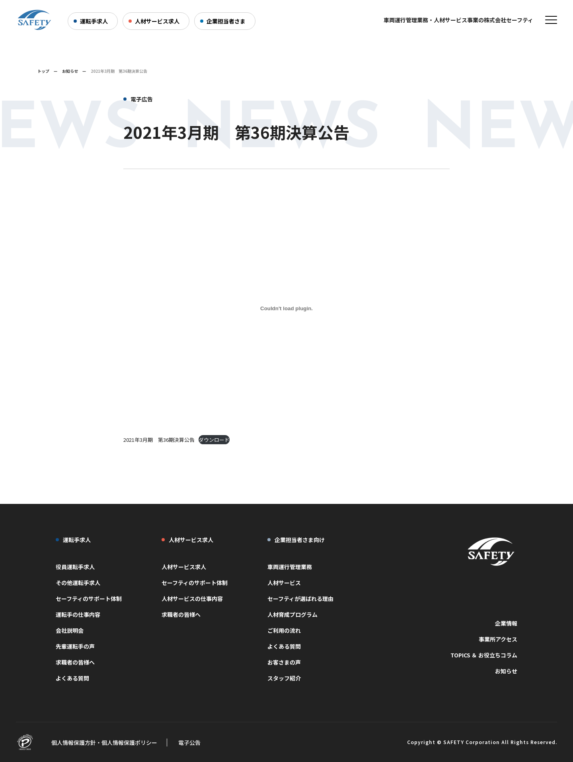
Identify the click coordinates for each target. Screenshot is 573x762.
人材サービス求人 (157, 21)
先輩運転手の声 (75, 646)
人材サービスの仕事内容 (192, 599)
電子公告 (189, 742)
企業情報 (506, 623)
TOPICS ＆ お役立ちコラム (483, 655)
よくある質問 (72, 678)
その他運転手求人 (78, 583)
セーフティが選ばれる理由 (300, 599)
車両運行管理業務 (289, 567)
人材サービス (284, 583)
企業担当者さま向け (300, 540)
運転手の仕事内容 (78, 614)
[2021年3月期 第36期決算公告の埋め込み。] (286, 308)
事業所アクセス (498, 639)
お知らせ (70, 71)
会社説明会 (70, 630)
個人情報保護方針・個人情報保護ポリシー (104, 742)
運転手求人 (94, 21)
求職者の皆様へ (75, 662)
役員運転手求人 (75, 567)
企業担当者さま (226, 21)
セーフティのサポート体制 (89, 599)
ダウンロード (214, 439)
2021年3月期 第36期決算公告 (159, 439)
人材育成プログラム (292, 614)
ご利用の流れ (284, 630)
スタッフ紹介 (284, 678)
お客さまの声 (284, 662)
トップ (43, 71)
